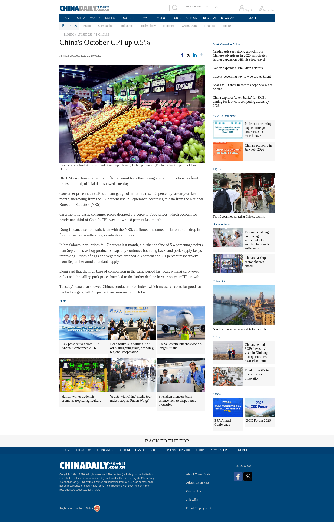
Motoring (168, 25)
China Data (189, 25)
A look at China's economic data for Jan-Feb (239, 329)
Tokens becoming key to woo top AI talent (242, 76)
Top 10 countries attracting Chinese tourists (239, 216)
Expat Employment (198, 508)
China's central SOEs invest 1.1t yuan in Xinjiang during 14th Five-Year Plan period (257, 353)
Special (217, 393)
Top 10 (226, 25)
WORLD (95, 18)
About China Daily (198, 474)
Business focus (222, 224)
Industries (127, 25)
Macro (87, 25)
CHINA (81, 18)
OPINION (191, 18)
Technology (148, 25)
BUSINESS (110, 18)
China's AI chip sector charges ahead (255, 262)
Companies (105, 25)
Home (69, 34)
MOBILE (253, 18)
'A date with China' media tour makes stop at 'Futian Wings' (131, 398)
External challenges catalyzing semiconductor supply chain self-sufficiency (258, 240)
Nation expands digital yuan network (238, 68)
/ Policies (101, 34)
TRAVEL (145, 18)
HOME (67, 18)
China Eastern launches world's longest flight (180, 346)
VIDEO (161, 18)
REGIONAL (209, 18)
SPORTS (176, 18)
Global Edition (194, 6)
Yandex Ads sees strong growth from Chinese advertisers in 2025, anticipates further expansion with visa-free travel (240, 55)
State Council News (224, 116)
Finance (209, 25)
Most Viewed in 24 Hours (228, 44)
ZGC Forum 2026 (258, 420)
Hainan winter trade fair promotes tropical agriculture (81, 398)
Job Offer (192, 499)
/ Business (84, 34)
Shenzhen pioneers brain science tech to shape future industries (177, 400)
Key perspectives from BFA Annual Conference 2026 (81, 346)
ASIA (207, 6)
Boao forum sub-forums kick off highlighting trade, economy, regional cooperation (132, 348)
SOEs (216, 337)
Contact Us (193, 491)
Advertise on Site (197, 482)
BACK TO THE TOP (167, 441)
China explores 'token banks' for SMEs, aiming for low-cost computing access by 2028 (241, 101)
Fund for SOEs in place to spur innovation (257, 374)
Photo (62, 301)
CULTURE (129, 18)
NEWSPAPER (229, 18)
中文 (215, 6)
